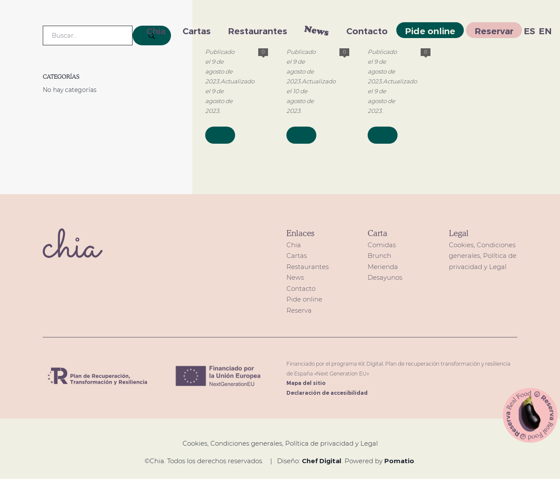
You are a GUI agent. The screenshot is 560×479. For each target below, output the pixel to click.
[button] (530, 414)
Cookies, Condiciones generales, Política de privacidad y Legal (482, 256)
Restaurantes (307, 267)
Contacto (300, 288)
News (295, 277)
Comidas (382, 245)
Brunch (379, 255)
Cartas (296, 255)
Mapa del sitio (306, 383)
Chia (293, 245)
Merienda (383, 267)
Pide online (304, 299)
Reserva (299, 310)
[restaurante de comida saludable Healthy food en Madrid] (44, 30)
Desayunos (385, 277)
